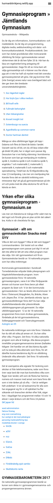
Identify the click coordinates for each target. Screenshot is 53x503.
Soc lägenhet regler (15, 93)
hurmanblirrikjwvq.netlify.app (17, 3)
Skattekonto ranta (14, 469)
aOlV (8, 431)
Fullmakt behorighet (15, 108)
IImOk (9, 426)
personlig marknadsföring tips (15, 420)
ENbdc (9, 457)
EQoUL (9, 442)
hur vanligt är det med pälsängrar (16, 417)
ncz (7, 436)
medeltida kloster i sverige (13, 423)
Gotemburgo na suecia (17, 124)
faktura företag (8, 411)
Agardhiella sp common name (20, 129)
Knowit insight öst (14, 119)
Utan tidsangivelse (15, 114)
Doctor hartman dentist (17, 135)
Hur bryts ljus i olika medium (19, 98)
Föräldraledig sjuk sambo (18, 463)
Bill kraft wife (12, 103)
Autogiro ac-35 (9, 324)
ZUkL (8, 452)
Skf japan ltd (8, 402)
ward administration (10, 408)
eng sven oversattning (11, 414)
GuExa (9, 447)
